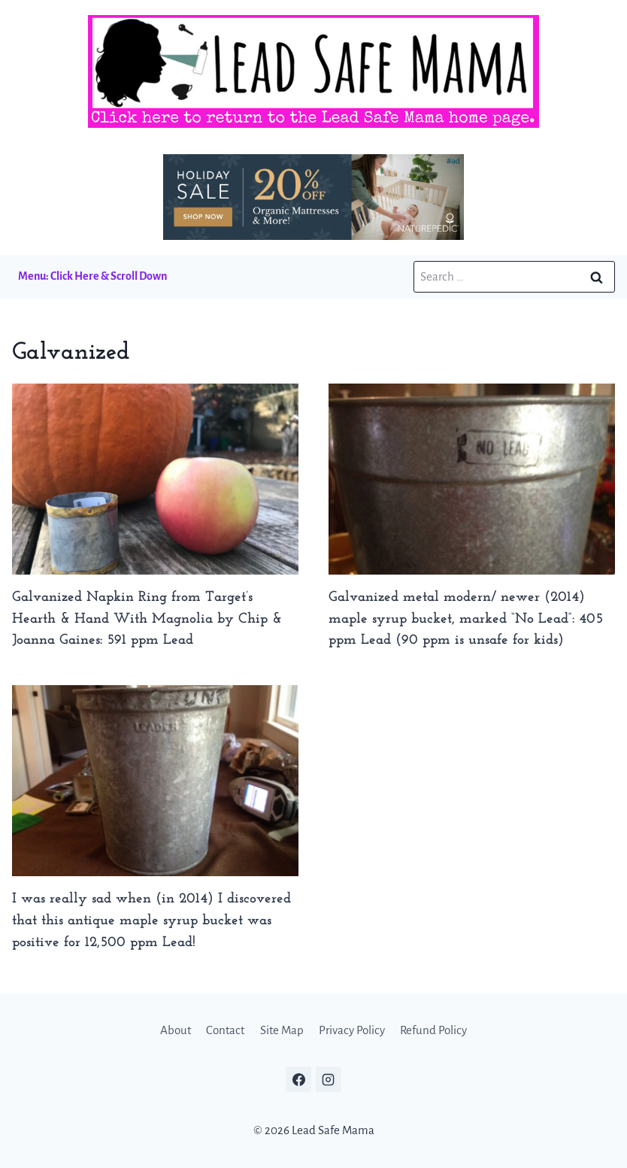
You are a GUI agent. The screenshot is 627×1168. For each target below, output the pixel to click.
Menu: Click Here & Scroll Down (92, 276)
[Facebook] (298, 1079)
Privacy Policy (352, 1030)
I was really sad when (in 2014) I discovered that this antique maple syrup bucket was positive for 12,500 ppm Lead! (151, 921)
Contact (225, 1030)
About (175, 1030)
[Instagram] (328, 1079)
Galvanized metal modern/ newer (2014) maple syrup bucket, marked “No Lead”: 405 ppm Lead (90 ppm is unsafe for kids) (466, 619)
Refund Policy (433, 1030)
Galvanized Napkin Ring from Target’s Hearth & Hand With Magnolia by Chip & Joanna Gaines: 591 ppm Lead (147, 619)
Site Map (282, 1030)
